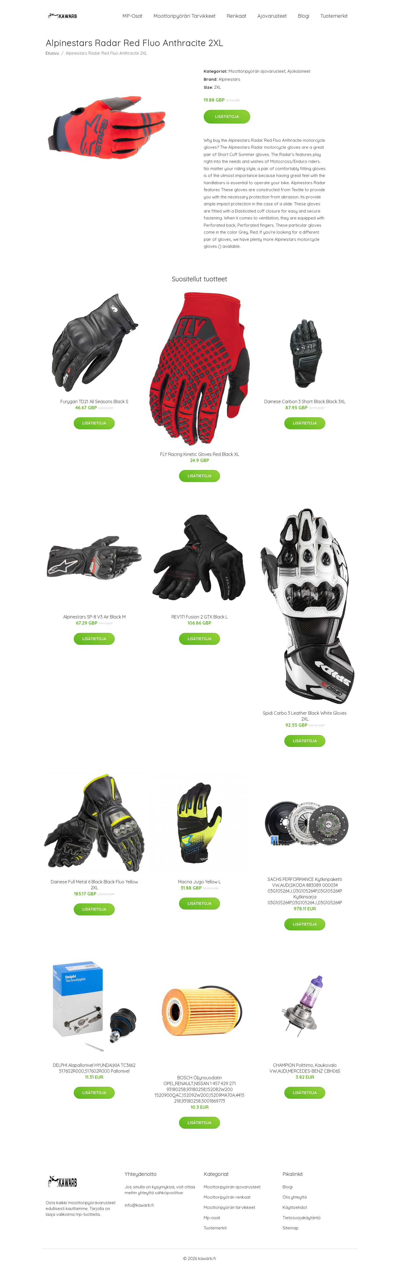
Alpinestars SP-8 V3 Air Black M (94, 617)
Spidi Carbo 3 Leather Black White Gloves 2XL (305, 716)
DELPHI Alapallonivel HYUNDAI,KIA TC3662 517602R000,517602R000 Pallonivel (94, 1068)
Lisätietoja (227, 116)
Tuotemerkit (334, 16)
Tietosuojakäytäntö (302, 1217)
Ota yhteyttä (295, 1197)
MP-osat (132, 16)
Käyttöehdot (295, 1207)
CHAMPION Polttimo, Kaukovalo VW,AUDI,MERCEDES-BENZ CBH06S (305, 1068)
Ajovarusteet (272, 16)
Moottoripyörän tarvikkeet (185, 16)
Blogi (303, 16)
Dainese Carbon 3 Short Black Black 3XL (305, 401)
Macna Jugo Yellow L (199, 882)
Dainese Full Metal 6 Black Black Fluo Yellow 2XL (94, 884)
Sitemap (290, 1228)
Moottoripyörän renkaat (227, 1197)
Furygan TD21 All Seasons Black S (94, 401)
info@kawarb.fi (139, 1205)
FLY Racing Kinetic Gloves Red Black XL (199, 454)
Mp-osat (212, 1217)
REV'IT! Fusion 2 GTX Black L (200, 617)
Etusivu (52, 53)
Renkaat (236, 16)
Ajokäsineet (298, 71)
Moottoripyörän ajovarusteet (257, 71)
